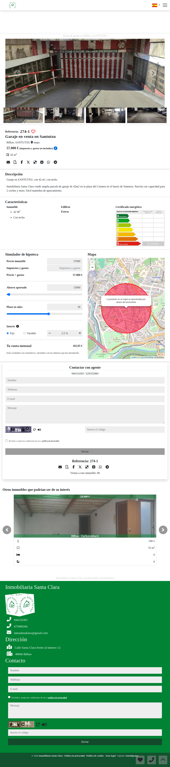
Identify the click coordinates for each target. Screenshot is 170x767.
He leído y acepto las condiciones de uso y (34, 441)
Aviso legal (111, 755)
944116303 (78, 373)
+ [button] (92, 262)
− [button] (92, 267)
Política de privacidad (74, 755)
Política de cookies (95, 755)
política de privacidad (50, 441)
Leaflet (134, 357)
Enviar (85, 451)
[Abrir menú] (165, 5)
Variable (31, 333)
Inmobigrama (132, 755)
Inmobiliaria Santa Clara (51, 755)
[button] (7, 530)
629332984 (92, 373)
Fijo (12, 333)
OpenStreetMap (147, 357)
